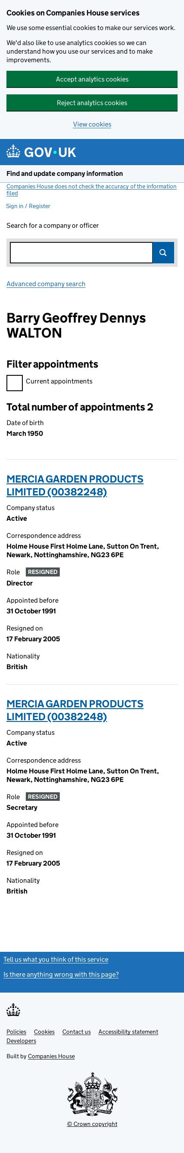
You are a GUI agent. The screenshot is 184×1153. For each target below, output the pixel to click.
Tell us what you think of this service (55, 959)
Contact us (76, 1031)
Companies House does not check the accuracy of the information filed (91, 189)
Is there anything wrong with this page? (61, 974)
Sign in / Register (28, 206)
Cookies (44, 1031)
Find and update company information (64, 173)
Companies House (51, 1056)
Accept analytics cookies (92, 79)
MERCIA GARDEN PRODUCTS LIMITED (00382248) (75, 485)
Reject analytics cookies (92, 103)
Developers (21, 1040)
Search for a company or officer (52, 225)
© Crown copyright (92, 1124)
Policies (16, 1031)
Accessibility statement (128, 1031)
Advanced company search (46, 284)
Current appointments (49, 382)
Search (163, 252)
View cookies (92, 124)
